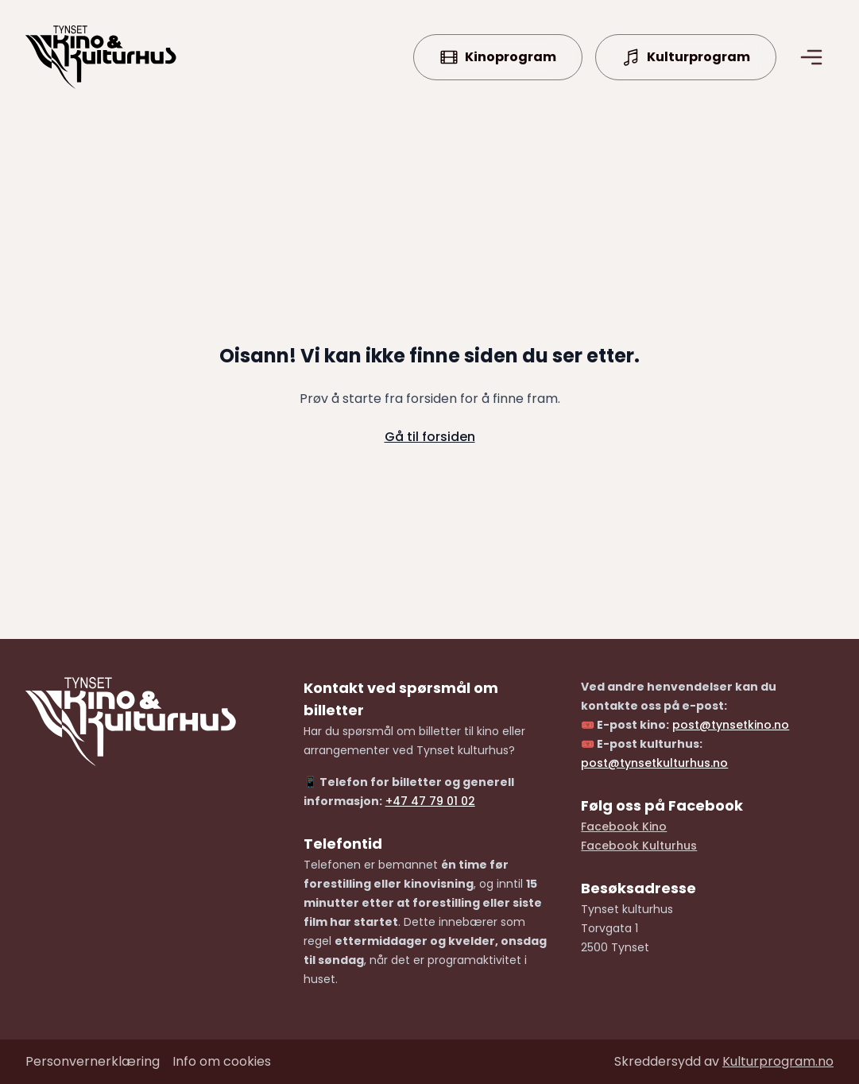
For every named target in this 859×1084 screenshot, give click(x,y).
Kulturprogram (685, 57)
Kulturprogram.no (778, 1061)
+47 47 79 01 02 (430, 801)
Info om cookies (221, 1061)
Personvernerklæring (92, 1061)
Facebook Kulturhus (639, 846)
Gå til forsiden (430, 437)
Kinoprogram (497, 57)
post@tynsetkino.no (730, 725)
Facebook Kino (624, 826)
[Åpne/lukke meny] (811, 57)
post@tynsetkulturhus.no (654, 763)
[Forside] (100, 57)
